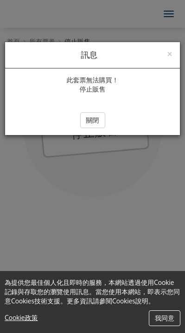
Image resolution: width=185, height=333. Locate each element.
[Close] (169, 53)
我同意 (164, 318)
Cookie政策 (21, 317)
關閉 (92, 120)
